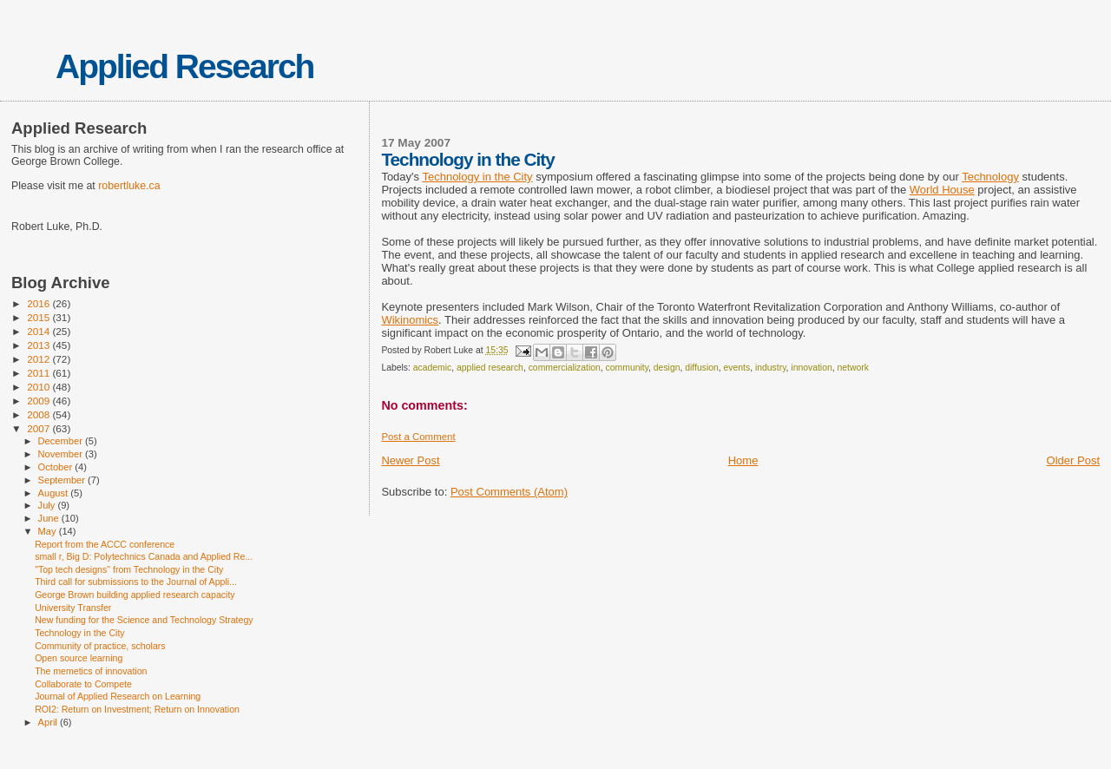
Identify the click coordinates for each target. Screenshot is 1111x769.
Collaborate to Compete (83, 684)
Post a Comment (418, 436)
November (61, 454)
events (737, 367)
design (667, 367)
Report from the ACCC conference (104, 544)
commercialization (565, 367)
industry (770, 367)
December (61, 441)
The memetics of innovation (91, 671)
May (48, 531)
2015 (39, 317)
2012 (39, 359)
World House (942, 189)
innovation (811, 367)
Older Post (1073, 460)
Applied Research (184, 66)
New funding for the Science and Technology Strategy (144, 620)
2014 (39, 331)
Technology (990, 176)
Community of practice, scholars (100, 646)
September (63, 480)
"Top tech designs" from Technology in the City (129, 569)
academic (432, 367)
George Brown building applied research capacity (135, 594)
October (57, 467)
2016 (39, 303)
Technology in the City (477, 176)
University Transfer (73, 607)
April (49, 722)
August (54, 493)
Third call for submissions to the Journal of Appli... (136, 581)
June (50, 518)
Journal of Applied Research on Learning (118, 696)
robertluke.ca (129, 186)
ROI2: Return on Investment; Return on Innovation (137, 709)
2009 (39, 400)
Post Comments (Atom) (509, 491)
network (853, 367)
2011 (39, 372)
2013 (39, 345)
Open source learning (78, 658)
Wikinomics (409, 319)
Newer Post (410, 460)
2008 (39, 414)
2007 (39, 428)
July (48, 505)
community (627, 367)
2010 (39, 386)
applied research (490, 367)
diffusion (702, 367)
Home (743, 460)
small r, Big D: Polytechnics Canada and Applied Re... (144, 556)
